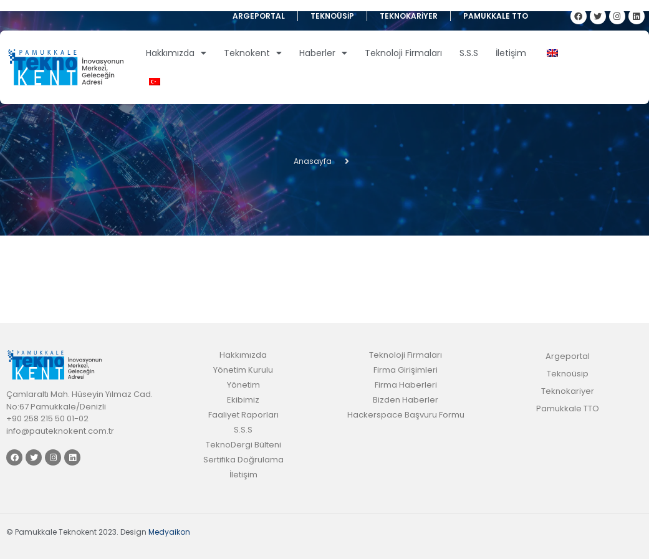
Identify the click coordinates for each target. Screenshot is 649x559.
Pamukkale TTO (495, 16)
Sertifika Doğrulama (243, 460)
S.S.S (468, 53)
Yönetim (243, 385)
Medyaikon (169, 532)
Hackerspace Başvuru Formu (405, 415)
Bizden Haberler (405, 400)
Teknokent (253, 53)
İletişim (511, 53)
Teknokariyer (409, 16)
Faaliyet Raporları (243, 415)
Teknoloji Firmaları (403, 53)
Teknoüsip (332, 16)
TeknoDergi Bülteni (243, 445)
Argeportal (259, 16)
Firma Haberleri (406, 385)
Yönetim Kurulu (243, 370)
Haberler (323, 53)
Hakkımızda (176, 53)
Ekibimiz (243, 400)
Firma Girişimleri (405, 370)
